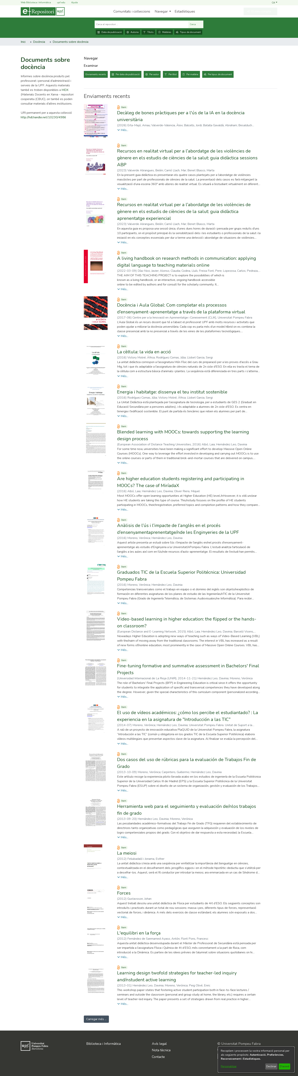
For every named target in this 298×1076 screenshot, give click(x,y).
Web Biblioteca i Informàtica (36, 2)
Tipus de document (188, 32)
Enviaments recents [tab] (96, 74)
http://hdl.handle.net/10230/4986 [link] (43, 117)
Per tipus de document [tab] (220, 74)
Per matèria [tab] (192, 74)
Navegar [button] (161, 11)
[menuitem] (162, 11)
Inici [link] (23, 42)
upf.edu (58, 2)
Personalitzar (229, 1066)
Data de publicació (109, 32)
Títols (148, 32)
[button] (274, 2)
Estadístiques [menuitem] (185, 11)
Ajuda (72, 2)
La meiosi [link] (126, 853)
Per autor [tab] (154, 74)
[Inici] (43, 11)
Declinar (271, 1066)
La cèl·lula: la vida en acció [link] (144, 352)
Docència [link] (39, 42)
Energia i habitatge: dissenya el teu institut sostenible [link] (172, 392)
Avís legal (159, 1043)
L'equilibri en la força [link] (139, 933)
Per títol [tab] (173, 74)
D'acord (284, 1066)
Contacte (158, 1057)
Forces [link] (124, 893)
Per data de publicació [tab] (128, 74)
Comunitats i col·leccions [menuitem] (131, 11)
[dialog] (256, 1059)
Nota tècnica (161, 1050)
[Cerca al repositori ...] (141, 24)
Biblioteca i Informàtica (103, 1043)
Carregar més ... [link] (96, 1019)
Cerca (196, 24)
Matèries (164, 32)
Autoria (132, 32)
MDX (65, 90)
